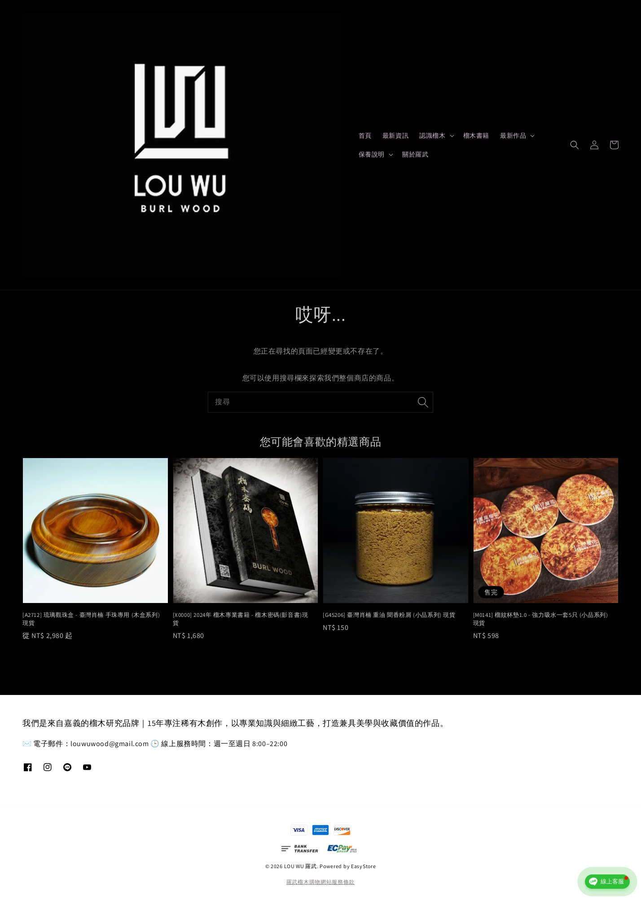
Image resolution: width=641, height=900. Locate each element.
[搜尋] (423, 402)
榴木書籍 (476, 135)
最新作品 (513, 135)
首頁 (365, 135)
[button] (574, 145)
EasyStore (363, 866)
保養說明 (372, 154)
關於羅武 (415, 154)
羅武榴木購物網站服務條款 (320, 881)
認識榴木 (432, 135)
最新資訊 (395, 135)
